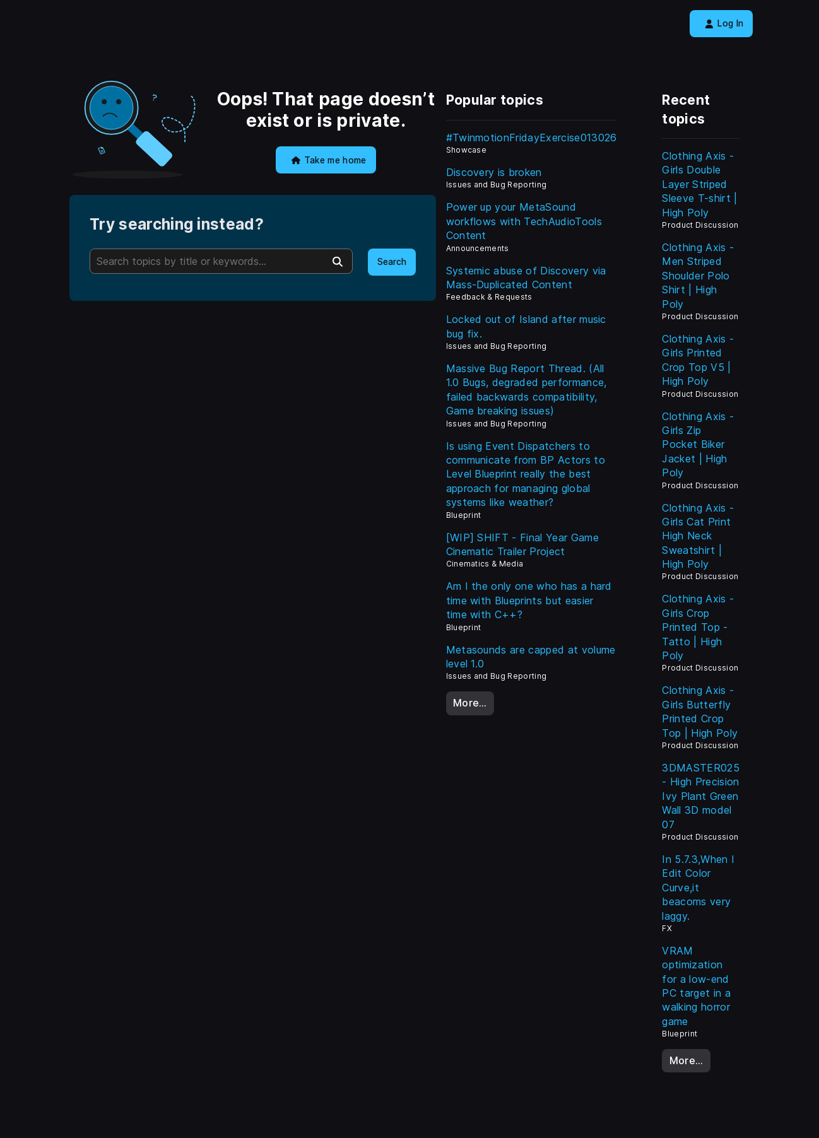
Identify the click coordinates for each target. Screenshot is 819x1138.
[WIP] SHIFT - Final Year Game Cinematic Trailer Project (522, 544)
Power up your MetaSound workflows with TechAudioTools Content (524, 221)
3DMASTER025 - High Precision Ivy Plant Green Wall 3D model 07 (700, 796)
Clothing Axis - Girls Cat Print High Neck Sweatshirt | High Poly (698, 536)
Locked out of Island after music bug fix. (526, 326)
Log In (724, 23)
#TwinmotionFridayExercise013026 (531, 137)
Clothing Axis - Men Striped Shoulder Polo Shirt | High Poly (698, 275)
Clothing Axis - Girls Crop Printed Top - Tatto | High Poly (698, 627)
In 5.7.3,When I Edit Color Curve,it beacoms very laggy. (698, 887)
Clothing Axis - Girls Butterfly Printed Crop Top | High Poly (700, 711)
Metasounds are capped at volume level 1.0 (531, 656)
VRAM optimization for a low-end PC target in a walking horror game (696, 986)
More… (470, 702)
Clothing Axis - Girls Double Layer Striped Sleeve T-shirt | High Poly (699, 184)
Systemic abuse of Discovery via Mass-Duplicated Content (526, 277)
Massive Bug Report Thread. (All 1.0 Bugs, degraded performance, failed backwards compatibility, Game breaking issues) (526, 389)
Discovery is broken (494, 172)
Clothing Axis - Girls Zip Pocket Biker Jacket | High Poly (698, 444)
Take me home (329, 160)
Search (391, 262)
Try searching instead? (177, 224)
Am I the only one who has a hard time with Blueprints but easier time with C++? (529, 600)
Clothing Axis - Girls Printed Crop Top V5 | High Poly (698, 359)
